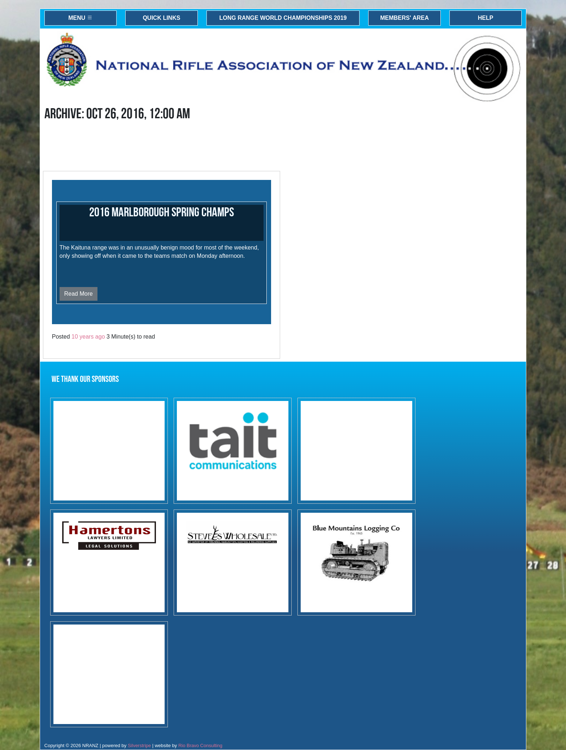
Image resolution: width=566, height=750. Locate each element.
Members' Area (404, 18)
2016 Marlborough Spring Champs (161, 212)
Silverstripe (139, 745)
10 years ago (88, 337)
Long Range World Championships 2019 (283, 18)
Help (485, 18)
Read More (78, 294)
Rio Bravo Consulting (200, 745)
